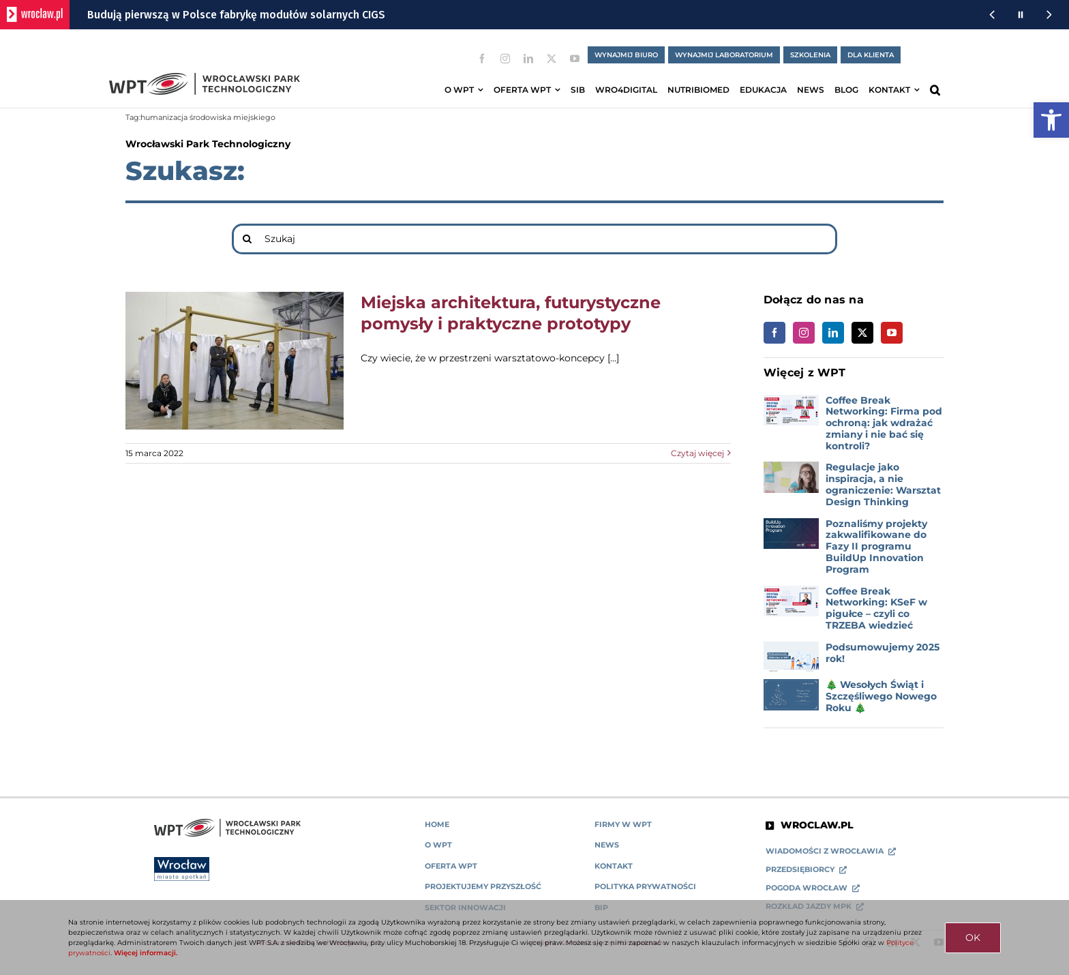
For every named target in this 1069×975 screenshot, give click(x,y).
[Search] (247, 239)
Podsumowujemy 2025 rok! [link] (882, 653)
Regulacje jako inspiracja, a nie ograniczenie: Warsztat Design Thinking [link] (883, 484)
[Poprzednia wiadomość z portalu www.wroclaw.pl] (992, 14)
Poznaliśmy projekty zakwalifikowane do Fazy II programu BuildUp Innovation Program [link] (876, 546)
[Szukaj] (534, 239)
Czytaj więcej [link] (697, 453)
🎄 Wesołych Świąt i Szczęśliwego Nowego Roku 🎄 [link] (881, 696)
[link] (1051, 120)
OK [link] (972, 937)
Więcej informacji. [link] (145, 952)
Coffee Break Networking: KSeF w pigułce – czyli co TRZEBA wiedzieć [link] (876, 608)
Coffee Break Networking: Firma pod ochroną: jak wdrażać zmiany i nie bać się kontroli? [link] (884, 423)
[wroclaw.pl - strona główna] (35, 14)
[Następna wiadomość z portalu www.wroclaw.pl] (1049, 14)
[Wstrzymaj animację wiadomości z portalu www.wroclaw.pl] (1020, 14)
